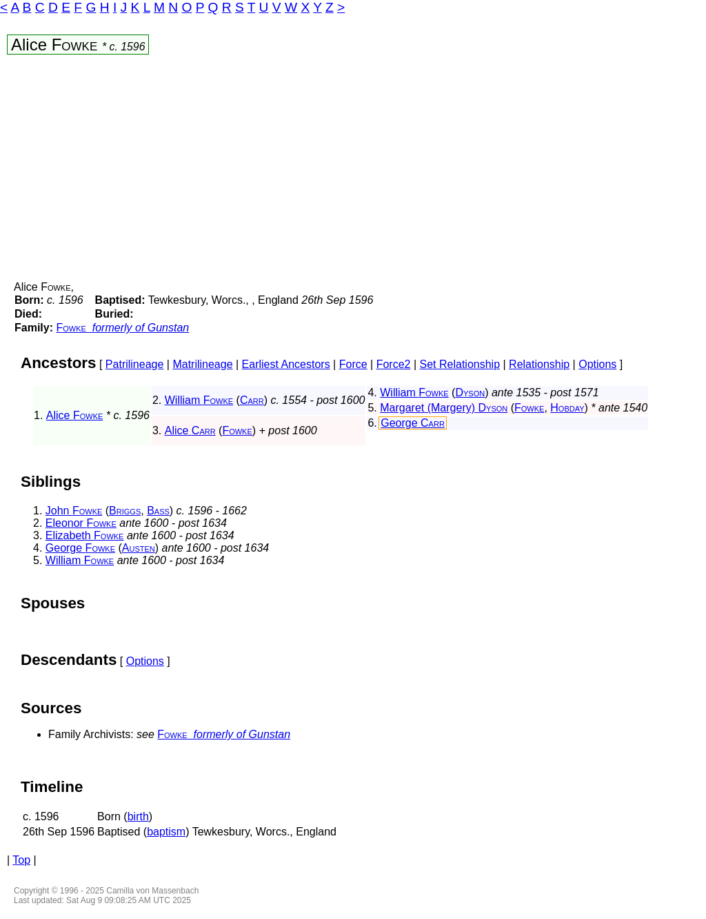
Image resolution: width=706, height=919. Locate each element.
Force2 (393, 364)
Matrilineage (202, 364)
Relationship (539, 364)
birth (138, 816)
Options (597, 364)
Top (21, 860)
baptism (166, 832)
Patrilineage (134, 364)
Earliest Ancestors (286, 364)
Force (353, 364)
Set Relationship (460, 364)
